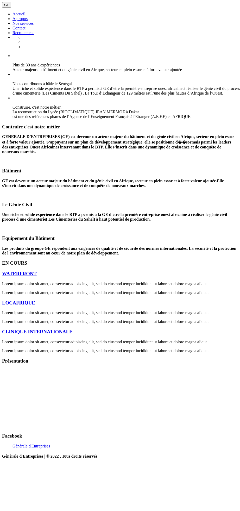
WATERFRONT (19, 273)
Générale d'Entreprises (31, 446)
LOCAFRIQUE (18, 303)
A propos (20, 18)
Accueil (19, 14)
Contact (19, 28)
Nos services (23, 23)
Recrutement (23, 32)
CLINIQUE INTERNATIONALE (37, 331)
